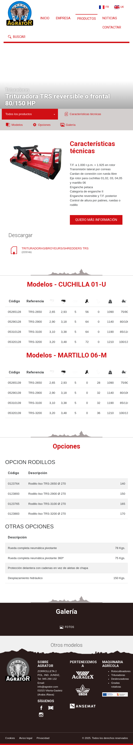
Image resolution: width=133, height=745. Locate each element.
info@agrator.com (48, 686)
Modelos (14, 124)
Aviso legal (25, 738)
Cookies (10, 738)
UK (122, 7)
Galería (68, 124)
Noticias (109, 18)
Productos (86, 19)
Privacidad (43, 738)
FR (107, 7)
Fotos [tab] (66, 627)
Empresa (63, 18)
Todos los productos (18, 114)
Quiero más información (96, 220)
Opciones (41, 124)
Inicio (44, 18)
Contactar (111, 27)
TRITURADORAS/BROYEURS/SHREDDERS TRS (55, 250)
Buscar (16, 36)
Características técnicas (82, 114)
